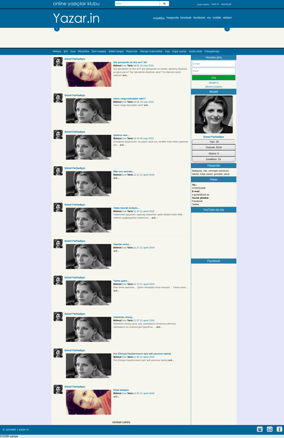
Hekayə (57, 51)
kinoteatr (185, 17)
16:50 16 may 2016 (143, 102)
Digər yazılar (179, 51)
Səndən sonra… (122, 244)
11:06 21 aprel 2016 (143, 357)
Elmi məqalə (99, 51)
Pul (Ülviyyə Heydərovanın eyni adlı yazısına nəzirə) (142, 353)
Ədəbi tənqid (116, 51)
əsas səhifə (203, 4)
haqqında (172, 17)
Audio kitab (195, 51)
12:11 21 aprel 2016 (143, 174)
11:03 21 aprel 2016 (143, 393)
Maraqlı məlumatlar (151, 51)
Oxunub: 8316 (214, 147)
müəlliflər (159, 18)
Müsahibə (83, 51)
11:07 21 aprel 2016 (143, 320)
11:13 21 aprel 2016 (143, 284)
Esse (73, 51)
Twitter (195, 204)
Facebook (197, 201)
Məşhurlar (132, 51)
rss (209, 17)
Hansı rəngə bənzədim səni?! (129, 98)
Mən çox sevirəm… (124, 171)
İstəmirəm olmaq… (123, 317)
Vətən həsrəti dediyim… (126, 208)
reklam (227, 17)
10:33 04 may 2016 (143, 138)
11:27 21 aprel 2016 (143, 247)
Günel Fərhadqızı (74, 58)
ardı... (125, 75)
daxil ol (215, 4)
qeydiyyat (226, 4)
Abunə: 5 (214, 153)
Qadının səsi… (121, 135)
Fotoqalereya (212, 51)
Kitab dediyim (121, 390)
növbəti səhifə (121, 422)
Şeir (66, 51)
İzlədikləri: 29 (213, 159)
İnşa (167, 51)
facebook (199, 17)
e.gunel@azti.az (200, 194)
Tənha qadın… (121, 280)
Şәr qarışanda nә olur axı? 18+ (130, 62)
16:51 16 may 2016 (143, 65)
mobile (217, 17)
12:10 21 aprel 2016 (143, 211)
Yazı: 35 (214, 141)
